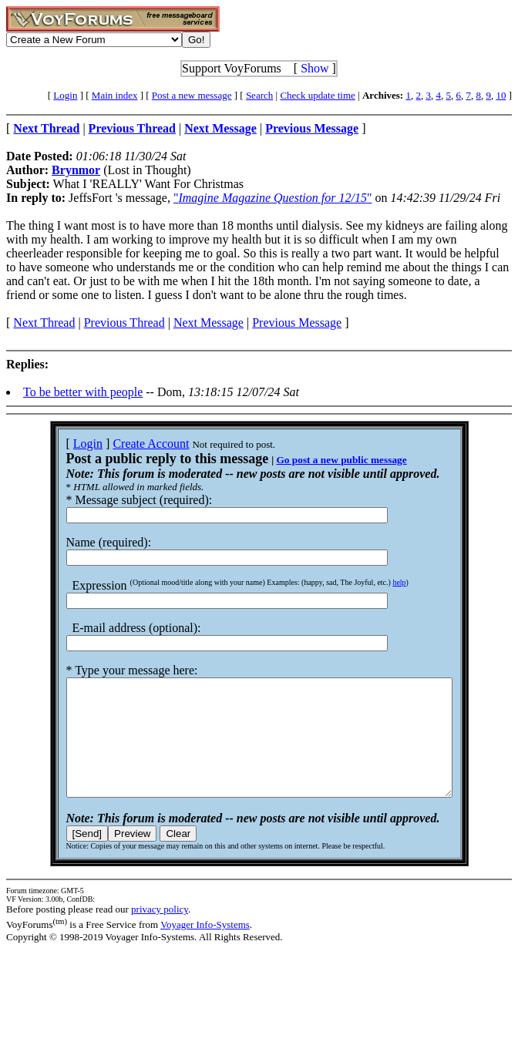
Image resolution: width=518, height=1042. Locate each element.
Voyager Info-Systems (205, 947)
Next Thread (44, 322)
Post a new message (192, 95)
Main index (115, 95)
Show (314, 68)
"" (272, 197)
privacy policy (159, 932)
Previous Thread (124, 322)
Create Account (127, 443)
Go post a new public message (318, 460)
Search (259, 95)
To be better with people (83, 391)
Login (65, 95)
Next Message (208, 322)
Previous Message (296, 322)
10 (501, 95)
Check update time (317, 95)
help (375, 582)
